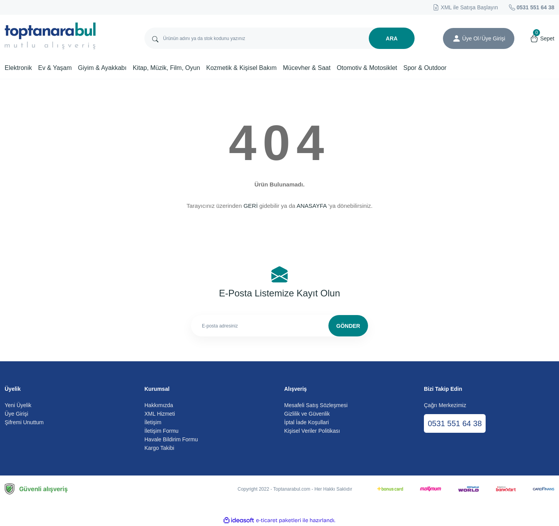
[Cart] (542, 38)
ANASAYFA (311, 205)
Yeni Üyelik (18, 405)
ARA (392, 38)
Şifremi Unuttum (24, 422)
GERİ (250, 205)
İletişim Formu (161, 431)
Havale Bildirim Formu (171, 439)
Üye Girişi (16, 414)
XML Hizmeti (159, 414)
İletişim (152, 422)
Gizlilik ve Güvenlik (307, 414)
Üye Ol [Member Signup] (470, 38)
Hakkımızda (158, 405)
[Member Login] (456, 38)
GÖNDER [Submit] (348, 326)
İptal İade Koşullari (306, 422)
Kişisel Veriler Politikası (312, 431)
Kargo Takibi (159, 448)
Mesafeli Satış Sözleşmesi (315, 405)
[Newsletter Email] (279, 325)
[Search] (279, 38)
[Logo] (50, 36)
